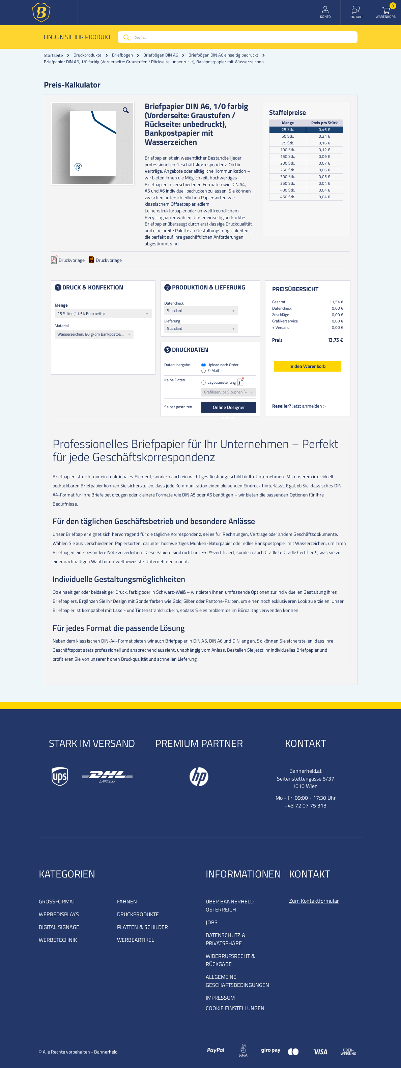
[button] (125, 115)
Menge (61, 305)
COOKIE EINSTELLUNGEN (235, 1008)
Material (62, 325)
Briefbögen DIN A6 (160, 55)
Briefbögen (122, 55)
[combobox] (237, 37)
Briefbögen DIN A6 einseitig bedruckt (223, 55)
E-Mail (213, 371)
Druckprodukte (88, 55)
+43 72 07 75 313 (305, 805)
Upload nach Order (222, 365)
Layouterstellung (221, 382)
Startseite (53, 55)
